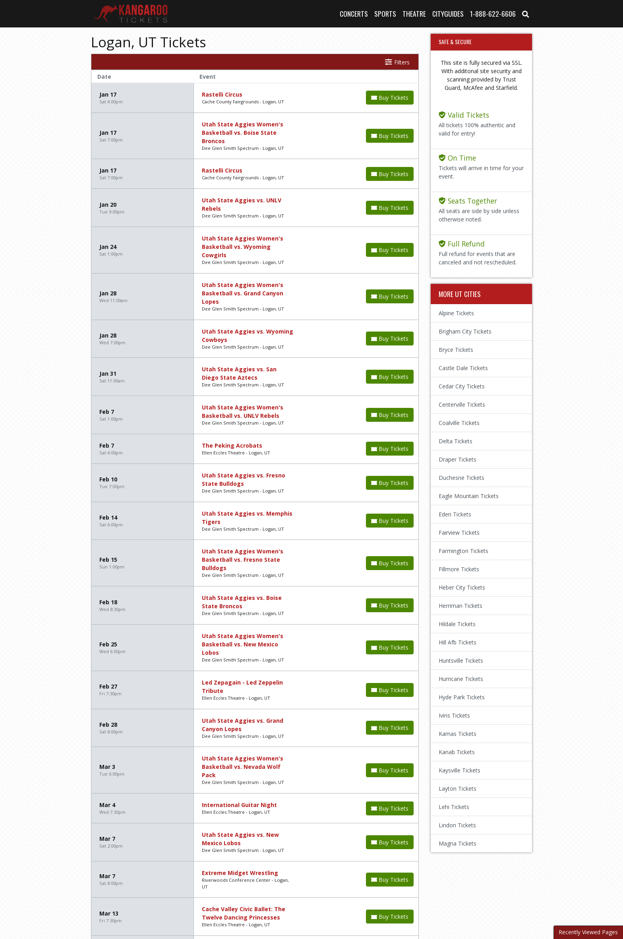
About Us (252, 894)
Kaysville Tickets (459, 770)
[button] (525, 13)
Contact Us (291, 894)
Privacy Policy (365, 894)
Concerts (354, 13)
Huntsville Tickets (461, 660)
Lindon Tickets (457, 825)
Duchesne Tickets (461, 477)
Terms (326, 894)
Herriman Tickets (460, 605)
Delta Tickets (455, 441)
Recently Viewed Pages (588, 932)
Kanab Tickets (457, 752)
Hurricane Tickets (461, 679)
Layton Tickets (457, 788)
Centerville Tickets (462, 404)
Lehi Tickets (454, 807)
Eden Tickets (455, 514)
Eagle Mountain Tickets (469, 496)
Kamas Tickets (457, 733)
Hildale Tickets (457, 624)
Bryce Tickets (456, 349)
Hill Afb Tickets (457, 642)
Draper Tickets (457, 459)
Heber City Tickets (462, 587)
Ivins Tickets (454, 715)
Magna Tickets (457, 843)
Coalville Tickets (459, 423)
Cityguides (448, 13)
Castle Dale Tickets (463, 368)
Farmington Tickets (463, 551)
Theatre (414, 13)
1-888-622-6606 (493, 13)
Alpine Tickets (456, 313)
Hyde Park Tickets (462, 697)
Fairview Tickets (459, 532)
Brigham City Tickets (465, 331)
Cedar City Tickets (462, 386)
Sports (385, 13)
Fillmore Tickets (459, 569)
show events (349, 836)
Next (128, 836)
